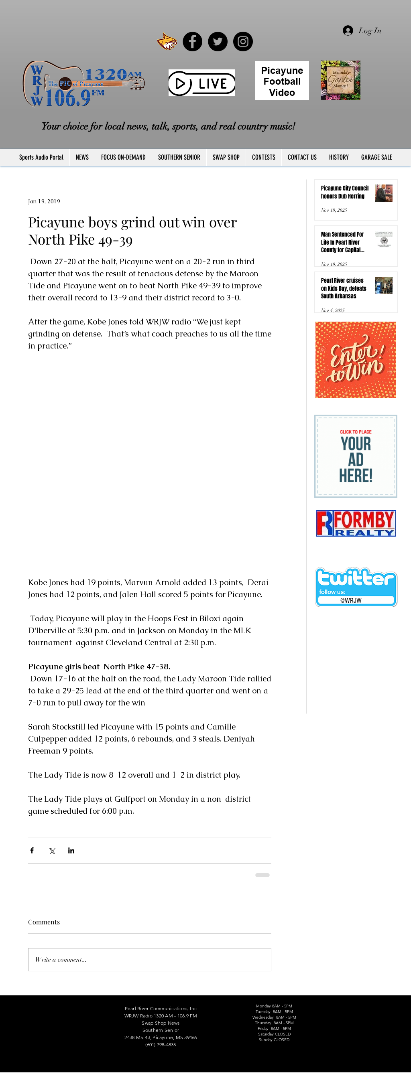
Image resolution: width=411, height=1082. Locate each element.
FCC (13, 1079)
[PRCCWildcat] (167, 41)
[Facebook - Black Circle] (192, 41)
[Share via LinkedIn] (71, 850)
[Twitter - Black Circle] (218, 41)
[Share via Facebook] (32, 850)
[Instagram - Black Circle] (243, 41)
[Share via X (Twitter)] (51, 850)
